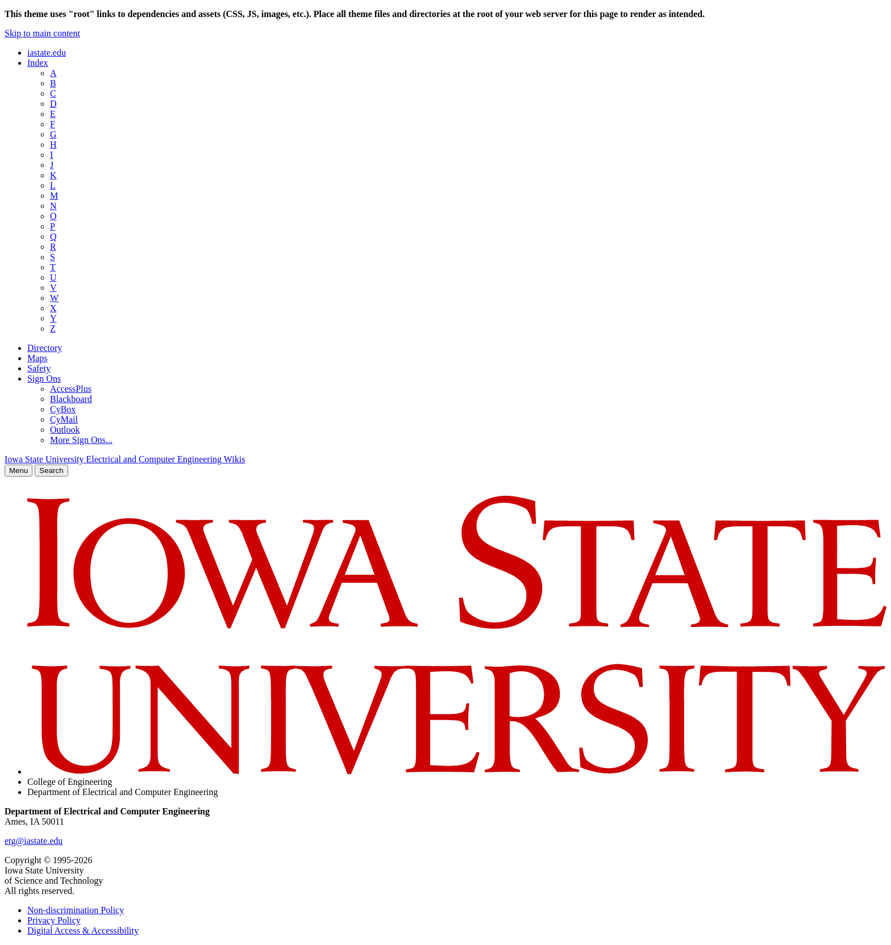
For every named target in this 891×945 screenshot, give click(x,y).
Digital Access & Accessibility (83, 930)
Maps (37, 358)
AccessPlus (70, 389)
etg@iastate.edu (34, 841)
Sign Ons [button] (44, 378)
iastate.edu (46, 52)
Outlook (65, 429)
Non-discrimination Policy (75, 910)
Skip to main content (42, 33)
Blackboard (71, 399)
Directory (44, 348)
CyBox (63, 409)
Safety (39, 368)
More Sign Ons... (81, 440)
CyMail (64, 419)
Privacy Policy (54, 920)
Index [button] (37, 63)
